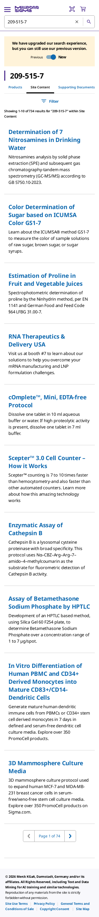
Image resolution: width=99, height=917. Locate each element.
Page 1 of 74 (49, 835)
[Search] (89, 22)
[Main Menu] (7, 9)
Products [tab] (15, 87)
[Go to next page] (70, 836)
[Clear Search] (77, 22)
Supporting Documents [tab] (76, 87)
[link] (16, 903)
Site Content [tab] (40, 87)
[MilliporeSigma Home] (27, 9)
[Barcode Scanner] (72, 9)
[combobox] (49, 22)
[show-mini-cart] (87, 9)
